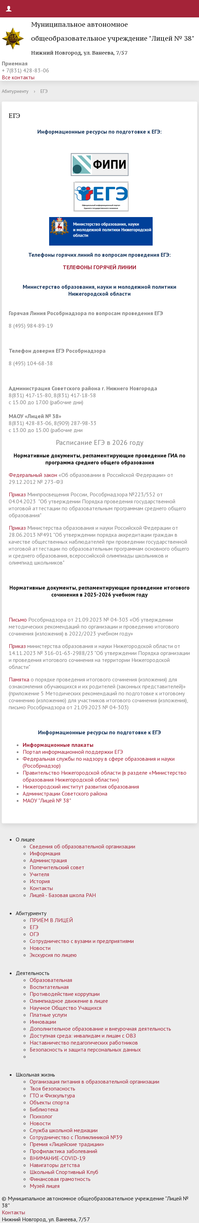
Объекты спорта (49, 1102)
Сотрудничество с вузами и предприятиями (82, 940)
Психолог (41, 1116)
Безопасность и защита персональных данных (85, 1049)
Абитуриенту (15, 91)
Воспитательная (49, 986)
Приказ (18, 494)
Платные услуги (48, 1014)
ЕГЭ (34, 927)
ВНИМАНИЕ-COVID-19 (57, 1157)
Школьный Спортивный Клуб (64, 1171)
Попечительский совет (57, 867)
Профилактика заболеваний (63, 1151)
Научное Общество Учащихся (65, 1007)
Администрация (48, 860)
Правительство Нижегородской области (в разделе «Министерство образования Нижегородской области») (104, 776)
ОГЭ (34, 933)
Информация (45, 853)
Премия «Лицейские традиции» (67, 1144)
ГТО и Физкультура (52, 1095)
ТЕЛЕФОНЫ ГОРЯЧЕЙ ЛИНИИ (99, 267)
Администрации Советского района (65, 793)
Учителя (39, 874)
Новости (40, 947)
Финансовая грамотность (60, 1178)
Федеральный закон (33, 474)
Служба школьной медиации (64, 1130)
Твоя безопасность (52, 1088)
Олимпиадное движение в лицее (69, 1000)
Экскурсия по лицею (53, 954)
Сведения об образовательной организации (82, 846)
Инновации (43, 1021)
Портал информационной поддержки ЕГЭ (73, 751)
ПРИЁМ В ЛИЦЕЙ (51, 920)
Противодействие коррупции (65, 993)
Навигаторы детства (55, 1164)
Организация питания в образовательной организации (94, 1081)
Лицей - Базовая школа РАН (63, 895)
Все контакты (18, 77)
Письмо (18, 619)
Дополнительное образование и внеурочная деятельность (100, 1028)
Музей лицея (45, 1185)
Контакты (41, 888)
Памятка (19, 679)
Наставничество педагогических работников (84, 1042)
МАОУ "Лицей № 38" (47, 800)
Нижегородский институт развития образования (81, 786)
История (40, 881)
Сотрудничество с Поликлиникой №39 (76, 1137)
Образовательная (51, 979)
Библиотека (44, 1109)
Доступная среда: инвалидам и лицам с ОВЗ (83, 1035)
